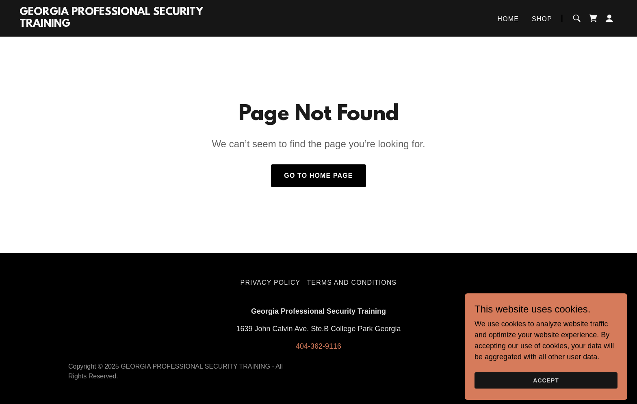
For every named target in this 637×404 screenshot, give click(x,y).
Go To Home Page (318, 175)
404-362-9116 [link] (318, 346)
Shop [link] (542, 18)
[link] (124, 24)
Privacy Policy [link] (270, 282)
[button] (609, 18)
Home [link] (508, 18)
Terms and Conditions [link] (351, 282)
